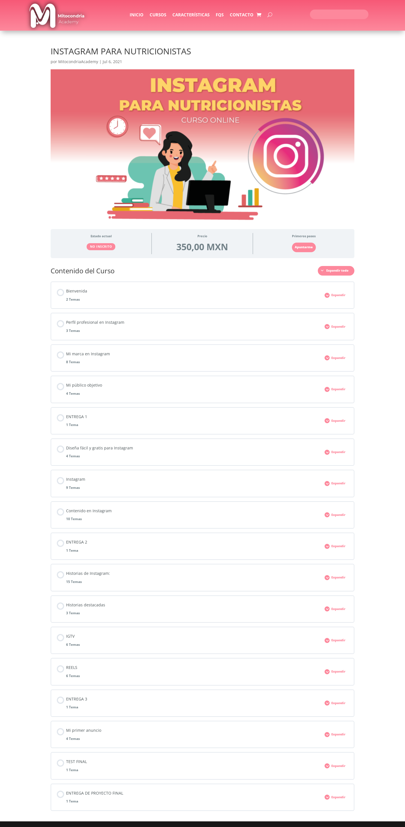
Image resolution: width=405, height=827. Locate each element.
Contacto (241, 15)
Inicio (136, 15)
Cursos (158, 15)
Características (191, 15)
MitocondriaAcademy (78, 61)
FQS (220, 15)
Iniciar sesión (326, 14)
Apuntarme (304, 247)
